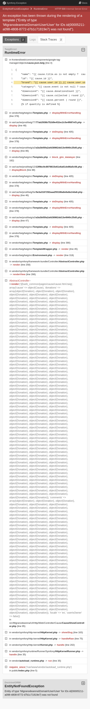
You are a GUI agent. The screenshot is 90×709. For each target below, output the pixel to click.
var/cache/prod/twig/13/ (47, 166)
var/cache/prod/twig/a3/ (47, 147)
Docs (83, 3)
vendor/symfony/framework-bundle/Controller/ (48, 261)
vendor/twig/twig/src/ (30, 113)
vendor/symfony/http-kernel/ (35, 632)
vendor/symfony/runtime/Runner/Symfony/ (46, 651)
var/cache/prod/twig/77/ (47, 122)
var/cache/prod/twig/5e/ (47, 192)
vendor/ (28, 660)
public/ (21, 670)
